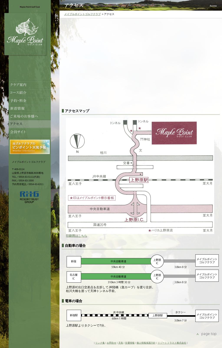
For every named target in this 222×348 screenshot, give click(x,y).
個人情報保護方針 (146, 342)
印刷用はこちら (76, 235)
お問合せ (111, 342)
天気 (120, 342)
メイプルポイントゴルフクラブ (82, 14)
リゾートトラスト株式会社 (172, 342)
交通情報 (130, 342)
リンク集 (100, 342)
